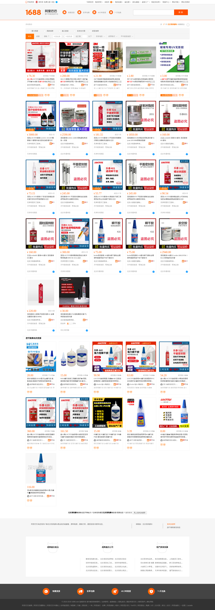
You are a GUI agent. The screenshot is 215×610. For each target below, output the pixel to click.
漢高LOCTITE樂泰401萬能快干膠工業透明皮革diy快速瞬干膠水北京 (107, 198)
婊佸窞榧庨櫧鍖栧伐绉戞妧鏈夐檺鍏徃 (34, 85)
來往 (163, 605)
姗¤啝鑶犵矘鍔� (76, 388)
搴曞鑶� (74, 88)
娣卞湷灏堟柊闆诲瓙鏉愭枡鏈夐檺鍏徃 (101, 85)
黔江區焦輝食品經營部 (177, 563)
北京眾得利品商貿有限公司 (150, 559)
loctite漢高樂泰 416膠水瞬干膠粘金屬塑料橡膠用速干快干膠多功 (107, 256)
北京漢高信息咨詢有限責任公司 (97, 570)
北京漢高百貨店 (120, 559)
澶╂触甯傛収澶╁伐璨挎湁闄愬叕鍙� (170, 384)
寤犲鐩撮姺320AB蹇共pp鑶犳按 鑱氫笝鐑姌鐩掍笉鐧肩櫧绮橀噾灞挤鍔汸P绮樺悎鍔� (40, 380)
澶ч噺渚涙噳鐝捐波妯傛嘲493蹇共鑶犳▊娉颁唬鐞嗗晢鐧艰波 (40, 491)
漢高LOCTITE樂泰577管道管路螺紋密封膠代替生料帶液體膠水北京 (41, 198)
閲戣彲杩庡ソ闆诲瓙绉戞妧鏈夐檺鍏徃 (68, 85)
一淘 (90, 605)
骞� (52, 85)
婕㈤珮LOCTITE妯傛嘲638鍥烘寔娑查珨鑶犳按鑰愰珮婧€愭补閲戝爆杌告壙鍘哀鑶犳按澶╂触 (74, 435)
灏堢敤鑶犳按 (175, 88)
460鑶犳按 (117, 388)
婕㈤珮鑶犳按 (42, 88)
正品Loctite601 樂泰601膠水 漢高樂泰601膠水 (173, 139)
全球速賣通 (64, 605)
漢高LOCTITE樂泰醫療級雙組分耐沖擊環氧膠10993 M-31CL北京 (73, 256)
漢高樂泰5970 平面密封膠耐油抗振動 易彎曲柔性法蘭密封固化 (73, 198)
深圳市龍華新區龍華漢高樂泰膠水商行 (129, 563)
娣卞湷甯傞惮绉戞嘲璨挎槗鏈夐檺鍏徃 (37, 496)
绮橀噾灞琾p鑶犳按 (45, 388)
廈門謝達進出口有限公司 (178, 570)
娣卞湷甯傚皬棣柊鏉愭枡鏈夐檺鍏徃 (137, 440)
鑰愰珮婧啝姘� (177, 388)
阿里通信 (141, 605)
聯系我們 (141, 602)
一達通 (182, 605)
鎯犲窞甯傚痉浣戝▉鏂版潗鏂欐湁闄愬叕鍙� (168, 85)
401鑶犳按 (131, 443)
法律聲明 (105, 602)
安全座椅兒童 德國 (147, 563)
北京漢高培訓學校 (106, 559)
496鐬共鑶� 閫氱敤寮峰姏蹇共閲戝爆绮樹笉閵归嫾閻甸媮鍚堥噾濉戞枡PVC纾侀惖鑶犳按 (174, 435)
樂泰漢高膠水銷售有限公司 (96, 559)
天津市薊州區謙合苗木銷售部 (165, 570)
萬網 (147, 605)
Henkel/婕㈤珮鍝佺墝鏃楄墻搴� (104, 384)
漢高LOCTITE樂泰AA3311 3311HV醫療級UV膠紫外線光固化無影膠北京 (40, 139)
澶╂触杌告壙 (45, 443)
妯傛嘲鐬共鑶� (146, 388)
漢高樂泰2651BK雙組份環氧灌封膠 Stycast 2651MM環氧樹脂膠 (140, 139)
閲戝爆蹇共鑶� (133, 388)
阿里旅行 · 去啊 (99, 605)
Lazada (189, 605)
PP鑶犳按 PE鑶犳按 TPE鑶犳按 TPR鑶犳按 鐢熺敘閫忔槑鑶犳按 (107, 435)
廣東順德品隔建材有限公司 (165, 563)
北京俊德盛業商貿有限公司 (68, 320)
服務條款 (113, 602)
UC (152, 605)
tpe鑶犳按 (115, 443)
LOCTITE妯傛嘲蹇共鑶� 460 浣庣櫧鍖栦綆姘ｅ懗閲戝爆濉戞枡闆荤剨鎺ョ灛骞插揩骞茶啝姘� (107, 380)
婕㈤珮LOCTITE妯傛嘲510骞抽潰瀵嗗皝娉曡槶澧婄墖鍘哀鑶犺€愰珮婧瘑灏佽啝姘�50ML (174, 380)
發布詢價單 (171, 524)
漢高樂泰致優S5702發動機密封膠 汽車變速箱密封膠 (73, 315)
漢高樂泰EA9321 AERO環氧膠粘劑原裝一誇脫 (73, 139)
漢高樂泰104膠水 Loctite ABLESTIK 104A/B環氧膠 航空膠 (173, 256)
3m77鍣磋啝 (108, 88)
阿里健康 (175, 605)
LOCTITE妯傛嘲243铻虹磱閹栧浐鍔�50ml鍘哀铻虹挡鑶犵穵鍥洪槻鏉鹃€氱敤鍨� (41, 80)
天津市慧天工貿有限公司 (34, 144)
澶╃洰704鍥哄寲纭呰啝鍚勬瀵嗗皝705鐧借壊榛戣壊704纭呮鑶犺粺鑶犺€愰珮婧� (140, 80)
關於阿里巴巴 (131, 602)
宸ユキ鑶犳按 (99, 88)
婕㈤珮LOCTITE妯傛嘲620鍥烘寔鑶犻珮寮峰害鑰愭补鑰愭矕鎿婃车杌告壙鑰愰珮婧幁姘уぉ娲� (41, 435)
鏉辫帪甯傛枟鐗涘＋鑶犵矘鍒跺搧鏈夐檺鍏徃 (170, 440)
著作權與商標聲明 (93, 602)
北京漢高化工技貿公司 (108, 563)
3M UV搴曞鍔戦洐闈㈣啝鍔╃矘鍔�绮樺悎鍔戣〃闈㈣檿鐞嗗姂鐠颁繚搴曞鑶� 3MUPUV (74, 80)
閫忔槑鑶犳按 (99, 443)
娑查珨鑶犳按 (76, 443)
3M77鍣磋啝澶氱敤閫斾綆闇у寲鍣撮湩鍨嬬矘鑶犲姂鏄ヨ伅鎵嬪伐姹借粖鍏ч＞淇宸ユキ (107, 80)
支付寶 (157, 605)
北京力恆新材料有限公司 (68, 144)
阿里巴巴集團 (27, 605)
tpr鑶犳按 (107, 443)
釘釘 (168, 605)
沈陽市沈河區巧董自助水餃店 (165, 567)
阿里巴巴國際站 (39, 605)
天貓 (78, 605)
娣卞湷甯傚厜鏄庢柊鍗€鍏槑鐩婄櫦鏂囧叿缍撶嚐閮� (134, 85)
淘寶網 (72, 605)
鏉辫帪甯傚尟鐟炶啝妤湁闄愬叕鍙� (37, 384)
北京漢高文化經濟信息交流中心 (126, 567)
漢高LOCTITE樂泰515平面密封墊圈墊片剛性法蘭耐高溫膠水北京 (107, 139)
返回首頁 (128, 513)
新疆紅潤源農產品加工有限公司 (152, 570)
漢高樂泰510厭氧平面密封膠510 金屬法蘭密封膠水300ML (40, 315)
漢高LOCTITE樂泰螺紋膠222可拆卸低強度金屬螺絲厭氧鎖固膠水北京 (174, 198)
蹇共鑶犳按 (164, 88)
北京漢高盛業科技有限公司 (96, 567)
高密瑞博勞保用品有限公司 (179, 567)
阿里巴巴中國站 (53, 605)
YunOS (133, 605)
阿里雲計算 (125, 605)
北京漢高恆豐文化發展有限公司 (111, 570)
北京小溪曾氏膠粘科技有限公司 (168, 144)
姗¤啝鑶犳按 (65, 388)
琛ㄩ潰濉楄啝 (65, 88)
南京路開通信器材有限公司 (165, 559)
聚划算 (84, 605)
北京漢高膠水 (147, 524)
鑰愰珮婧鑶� (143, 88)
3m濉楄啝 (82, 88)
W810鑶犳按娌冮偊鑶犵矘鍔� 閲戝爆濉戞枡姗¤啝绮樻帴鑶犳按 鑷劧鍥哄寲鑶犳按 (73, 380)
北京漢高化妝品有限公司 (109, 567)
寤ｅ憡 (52, 82)
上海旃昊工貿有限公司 (177, 559)
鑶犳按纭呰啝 (132, 88)
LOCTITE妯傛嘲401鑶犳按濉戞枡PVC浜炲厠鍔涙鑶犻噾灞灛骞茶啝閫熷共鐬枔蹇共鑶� (141, 380)
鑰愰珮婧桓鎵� (33, 443)
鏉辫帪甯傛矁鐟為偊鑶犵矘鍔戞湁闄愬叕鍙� (70, 384)
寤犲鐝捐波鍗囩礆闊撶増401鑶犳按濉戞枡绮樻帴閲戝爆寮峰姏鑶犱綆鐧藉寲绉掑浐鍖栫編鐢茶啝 (140, 435)
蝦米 (117, 605)
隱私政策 (121, 602)
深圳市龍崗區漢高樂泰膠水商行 (97, 563)
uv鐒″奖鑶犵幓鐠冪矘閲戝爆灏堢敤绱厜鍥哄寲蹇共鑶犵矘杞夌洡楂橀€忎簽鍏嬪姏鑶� (174, 80)
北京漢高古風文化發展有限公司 (126, 570)
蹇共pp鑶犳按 (32, 388)
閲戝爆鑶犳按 (140, 443)
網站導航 (150, 602)
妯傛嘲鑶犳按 (32, 88)
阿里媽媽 (110, 605)
